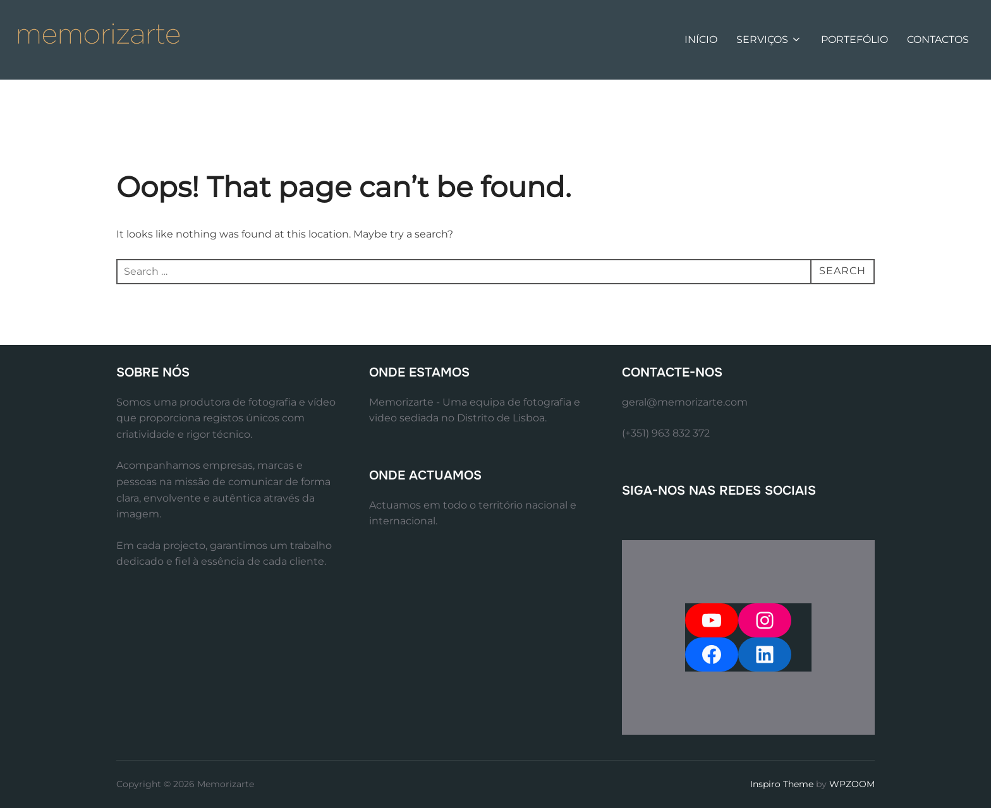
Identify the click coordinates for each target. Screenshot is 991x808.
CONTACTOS (938, 39)
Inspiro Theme (781, 784)
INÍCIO (700, 39)
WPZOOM (852, 784)
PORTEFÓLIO (854, 39)
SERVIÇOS (769, 39)
